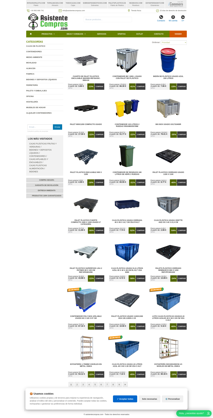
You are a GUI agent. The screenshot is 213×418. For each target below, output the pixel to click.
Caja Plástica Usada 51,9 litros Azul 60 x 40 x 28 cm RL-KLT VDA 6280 (127, 270)
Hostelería (32, 102)
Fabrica (30, 74)
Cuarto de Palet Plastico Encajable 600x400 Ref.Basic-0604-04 (85, 78)
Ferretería (32, 85)
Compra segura (46, 180)
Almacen (30, 68)
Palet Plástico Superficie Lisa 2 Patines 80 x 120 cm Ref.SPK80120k (86, 270)
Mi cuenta (173, 18)
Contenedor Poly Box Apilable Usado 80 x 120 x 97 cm (86, 317)
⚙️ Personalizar (172, 401)
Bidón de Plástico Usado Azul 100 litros (168, 77)
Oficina (30, 96)
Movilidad (31, 63)
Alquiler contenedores (39, 113)
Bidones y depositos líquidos (41, 79)
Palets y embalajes (36, 91)
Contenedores (34, 52)
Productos (47, 34)
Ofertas (122, 34)
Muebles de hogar (36, 107)
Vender (178, 34)
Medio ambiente (34, 57)
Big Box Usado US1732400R (168, 124)
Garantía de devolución (46, 185)
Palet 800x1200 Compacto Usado (86, 124)
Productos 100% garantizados (46, 196)
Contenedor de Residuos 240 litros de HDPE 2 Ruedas (127, 173)
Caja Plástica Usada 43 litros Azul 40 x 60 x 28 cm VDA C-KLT (127, 365)
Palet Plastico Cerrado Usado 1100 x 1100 (168, 173)
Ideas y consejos (75, 34)
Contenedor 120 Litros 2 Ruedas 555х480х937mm (127, 125)
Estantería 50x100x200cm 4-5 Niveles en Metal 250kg (168, 365)
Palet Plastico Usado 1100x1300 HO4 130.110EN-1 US (127, 317)
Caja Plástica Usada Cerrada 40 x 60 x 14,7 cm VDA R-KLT (127, 221)
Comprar (99, 86)
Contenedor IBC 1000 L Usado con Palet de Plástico (127, 77)
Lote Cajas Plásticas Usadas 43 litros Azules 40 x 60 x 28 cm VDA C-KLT (168, 318)
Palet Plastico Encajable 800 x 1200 (86, 173)
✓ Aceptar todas (125, 401)
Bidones (33, 172)
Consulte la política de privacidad (37, 131)
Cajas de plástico (35, 46)
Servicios (101, 34)
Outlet (139, 34)
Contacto (161, 18)
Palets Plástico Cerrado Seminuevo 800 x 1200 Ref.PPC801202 (168, 270)
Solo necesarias (149, 401)
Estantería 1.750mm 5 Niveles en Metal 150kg (86, 365)
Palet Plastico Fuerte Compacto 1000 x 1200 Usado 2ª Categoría (86, 222)
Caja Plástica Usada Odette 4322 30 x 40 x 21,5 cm (168, 221)
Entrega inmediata (47, 191)
